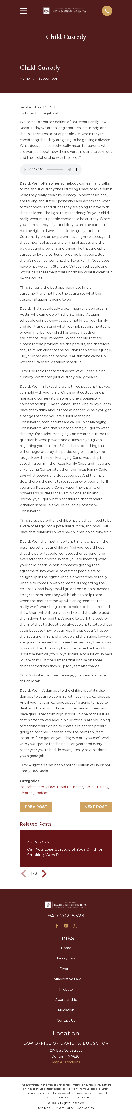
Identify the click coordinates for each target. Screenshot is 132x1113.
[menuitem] (44, 1108)
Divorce (26, 793)
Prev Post (36, 807)
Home (66, 948)
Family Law (66, 958)
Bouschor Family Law (37, 787)
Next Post (96, 807)
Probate (66, 989)
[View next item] (44, 874)
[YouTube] (66, 926)
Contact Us (66, 1021)
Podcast (42, 793)
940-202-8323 (66, 916)
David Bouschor (70, 787)
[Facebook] (57, 926)
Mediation (66, 1010)
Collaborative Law (66, 979)
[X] (75, 926)
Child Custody (96, 787)
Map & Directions (66, 1062)
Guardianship (66, 1000)
